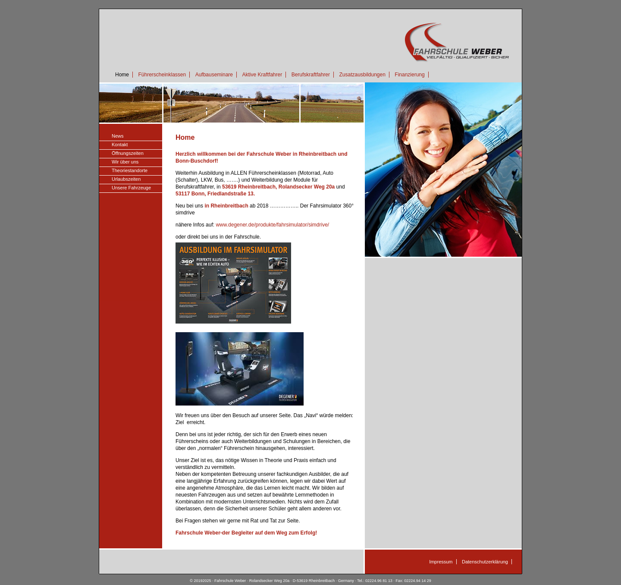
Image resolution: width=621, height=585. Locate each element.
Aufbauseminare (214, 75)
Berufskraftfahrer (311, 75)
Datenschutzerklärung (485, 561)
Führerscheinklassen (162, 75)
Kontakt (120, 144)
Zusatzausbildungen (362, 75)
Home (122, 75)
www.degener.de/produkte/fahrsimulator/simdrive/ (272, 225)
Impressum (440, 561)
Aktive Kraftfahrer (262, 75)
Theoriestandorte (129, 170)
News (118, 135)
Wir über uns (125, 161)
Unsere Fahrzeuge (131, 187)
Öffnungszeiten (128, 153)
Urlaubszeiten (126, 179)
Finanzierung (409, 75)
